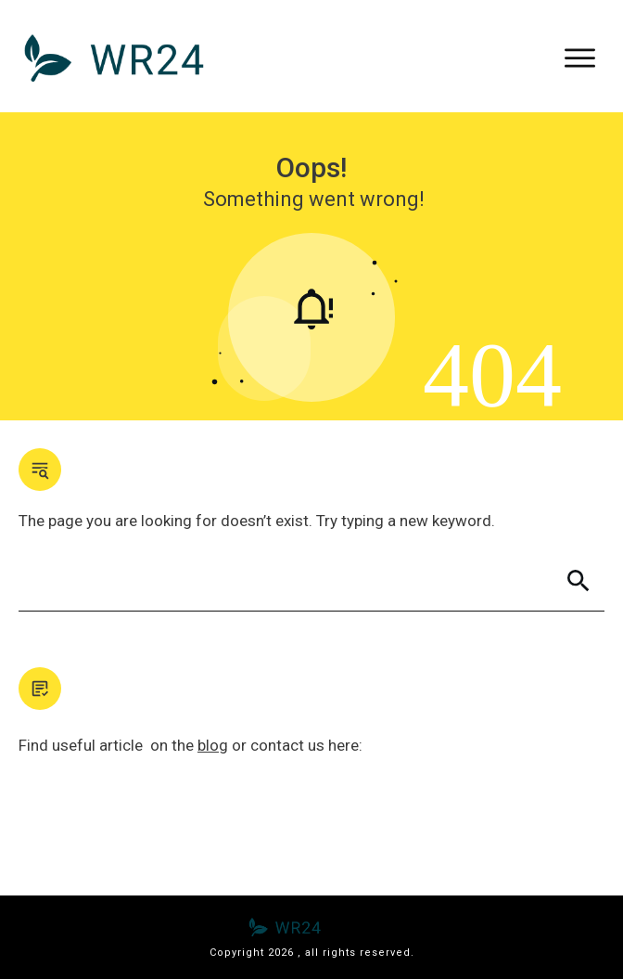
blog (212, 745)
